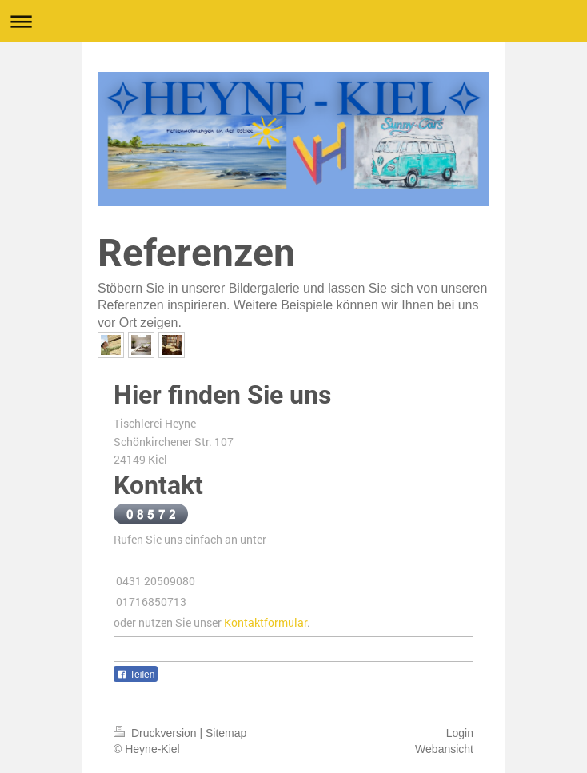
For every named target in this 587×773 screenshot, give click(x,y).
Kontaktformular (265, 622)
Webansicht (444, 749)
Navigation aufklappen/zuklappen (293, 21)
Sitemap (226, 733)
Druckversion (156, 733)
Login (459, 733)
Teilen (135, 674)
